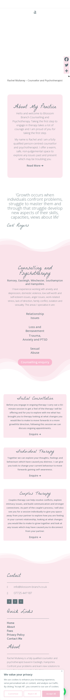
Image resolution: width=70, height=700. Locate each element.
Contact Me (14, 638)
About (11, 626)
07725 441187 (23, 593)
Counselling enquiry (35, 362)
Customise (13, 693)
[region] (32, 685)
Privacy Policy (16, 634)
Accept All (51, 693)
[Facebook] (66, 59)
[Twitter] (66, 65)
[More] (66, 71)
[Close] (61, 671)
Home (10, 623)
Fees (10, 631)
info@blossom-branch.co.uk (30, 587)
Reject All (32, 693)
